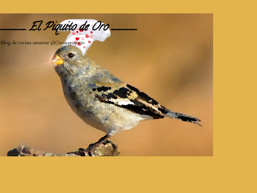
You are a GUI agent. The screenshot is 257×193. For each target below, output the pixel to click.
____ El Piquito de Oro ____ (68, 28)
